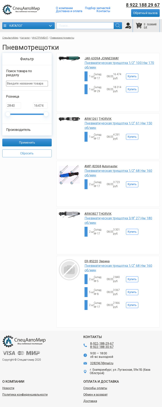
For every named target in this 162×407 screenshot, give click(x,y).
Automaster (110, 166)
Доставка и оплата (69, 11)
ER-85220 (91, 261)
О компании (64, 8)
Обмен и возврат (95, 394)
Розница (12, 96)
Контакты (103, 11)
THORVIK (105, 119)
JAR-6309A (92, 58)
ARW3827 (91, 214)
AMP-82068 (93, 166)
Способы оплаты (95, 388)
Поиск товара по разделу (19, 73)
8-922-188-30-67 (101, 347)
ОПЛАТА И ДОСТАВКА (101, 381)
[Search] (89, 25)
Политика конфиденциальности (25, 394)
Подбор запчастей (97, 8)
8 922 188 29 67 (143, 5)
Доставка (90, 401)
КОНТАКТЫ (92, 337)
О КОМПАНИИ (13, 381)
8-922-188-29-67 (101, 343)
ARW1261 (91, 119)
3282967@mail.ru (101, 363)
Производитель (18, 130)
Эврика (104, 261)
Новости (8, 388)
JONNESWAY (110, 58)
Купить (132, 76)
